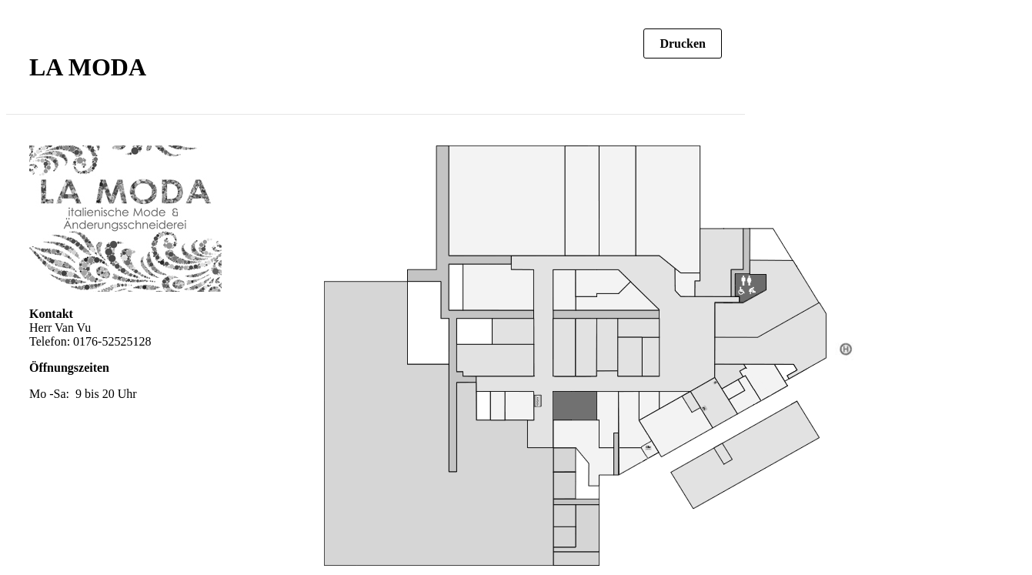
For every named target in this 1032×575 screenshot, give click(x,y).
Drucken (683, 43)
